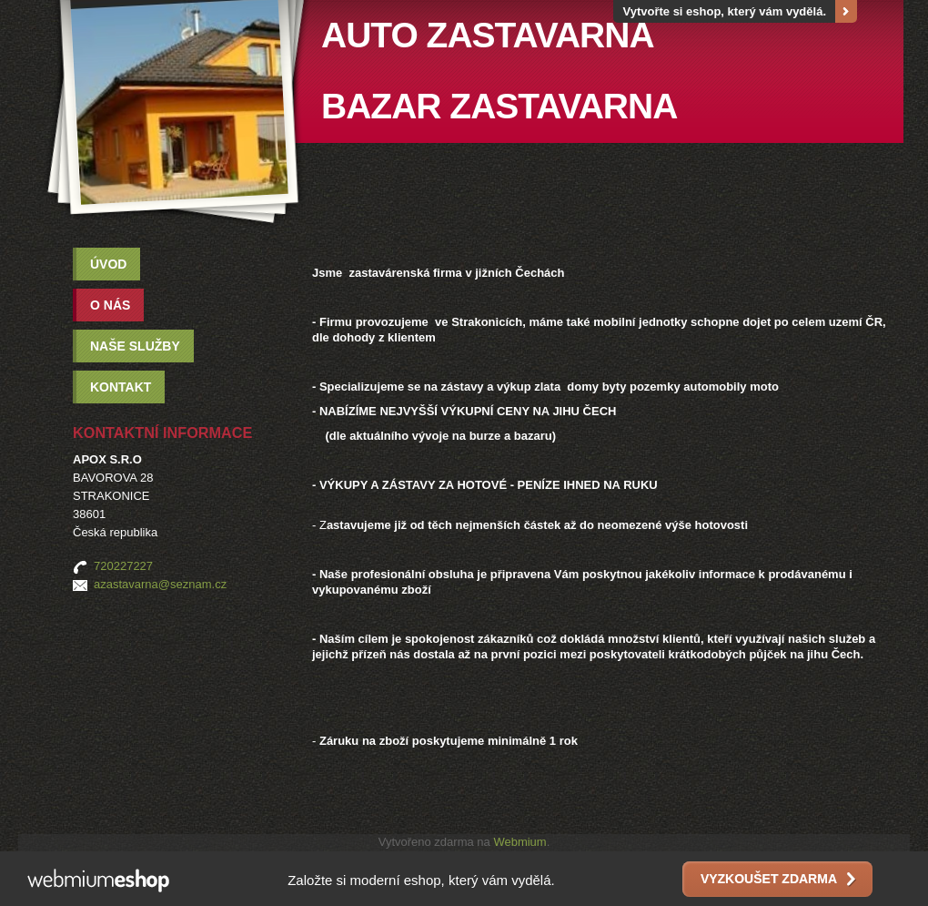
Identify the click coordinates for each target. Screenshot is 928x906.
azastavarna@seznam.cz (160, 584)
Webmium (519, 842)
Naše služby (135, 346)
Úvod (108, 264)
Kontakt (120, 387)
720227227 (123, 566)
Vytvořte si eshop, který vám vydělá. (724, 11)
